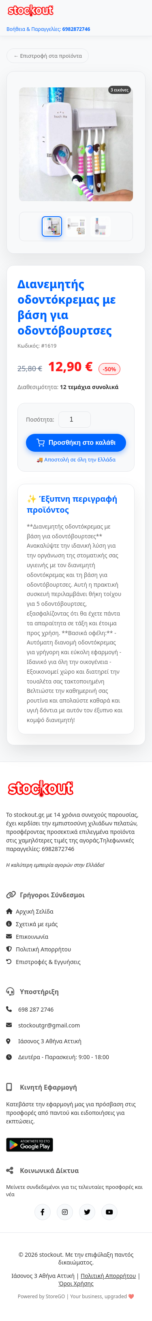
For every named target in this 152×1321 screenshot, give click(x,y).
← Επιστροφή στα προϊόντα (47, 55)
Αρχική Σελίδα (30, 911)
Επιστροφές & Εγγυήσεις (43, 962)
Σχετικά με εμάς (32, 924)
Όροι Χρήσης (76, 1283)
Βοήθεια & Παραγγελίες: (48, 29)
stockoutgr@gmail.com (49, 1025)
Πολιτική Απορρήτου (38, 949)
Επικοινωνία (27, 936)
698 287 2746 (36, 1009)
